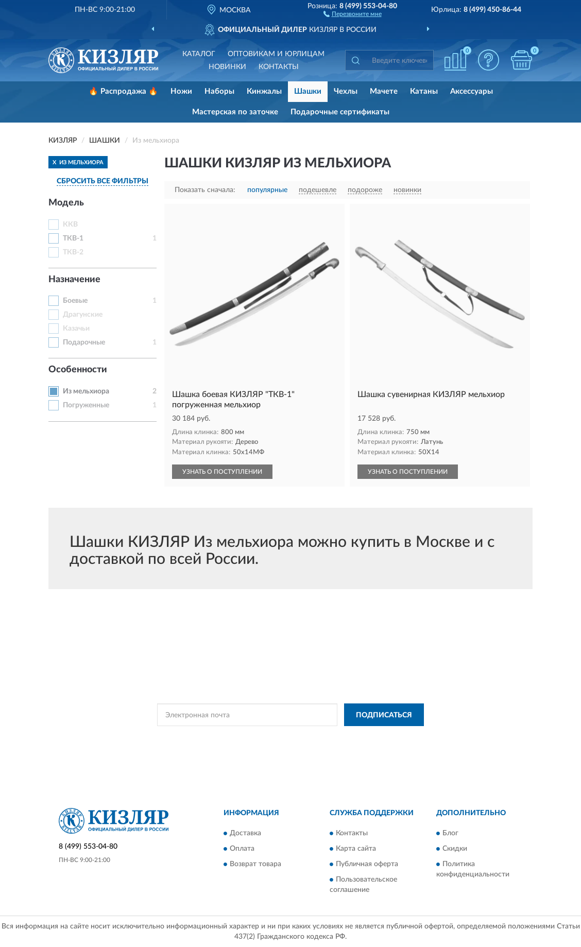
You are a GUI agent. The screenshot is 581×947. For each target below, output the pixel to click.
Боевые (75, 300)
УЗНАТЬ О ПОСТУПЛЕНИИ (222, 472)
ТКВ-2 (73, 252)
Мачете (384, 91)
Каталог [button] (198, 54)
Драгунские (82, 314)
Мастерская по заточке (235, 112)
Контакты (279, 67)
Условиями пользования (380, 738)
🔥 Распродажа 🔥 (123, 91)
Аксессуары (471, 91)
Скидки (454, 848)
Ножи (181, 91)
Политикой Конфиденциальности (289, 738)
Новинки (227, 67)
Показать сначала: (205, 190)
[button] (352, 13)
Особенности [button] (77, 369)
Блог (450, 833)
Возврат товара (255, 864)
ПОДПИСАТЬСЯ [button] (384, 715)
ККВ (70, 224)
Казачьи (76, 328)
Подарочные (84, 342)
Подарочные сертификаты (339, 112)
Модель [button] (66, 203)
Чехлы (345, 91)
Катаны (424, 91)
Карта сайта (356, 848)
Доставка (245, 833)
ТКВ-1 (73, 238)
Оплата (242, 848)
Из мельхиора (86, 391)
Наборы (219, 91)
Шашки (307, 91)
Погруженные (86, 405)
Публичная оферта (367, 864)
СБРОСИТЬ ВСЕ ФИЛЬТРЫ (102, 181)
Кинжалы (264, 91)
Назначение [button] (74, 279)
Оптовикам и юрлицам (276, 54)
